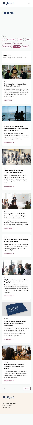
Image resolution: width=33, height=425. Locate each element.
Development (7, 43)
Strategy (25, 47)
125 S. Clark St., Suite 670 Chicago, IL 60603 (9, 404)
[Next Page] (27, 388)
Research (17, 47)
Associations (11, 39)
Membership (7, 47)
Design (28, 39)
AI (3, 39)
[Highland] (9, 3)
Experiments (18, 43)
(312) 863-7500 (6, 408)
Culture (20, 39)
